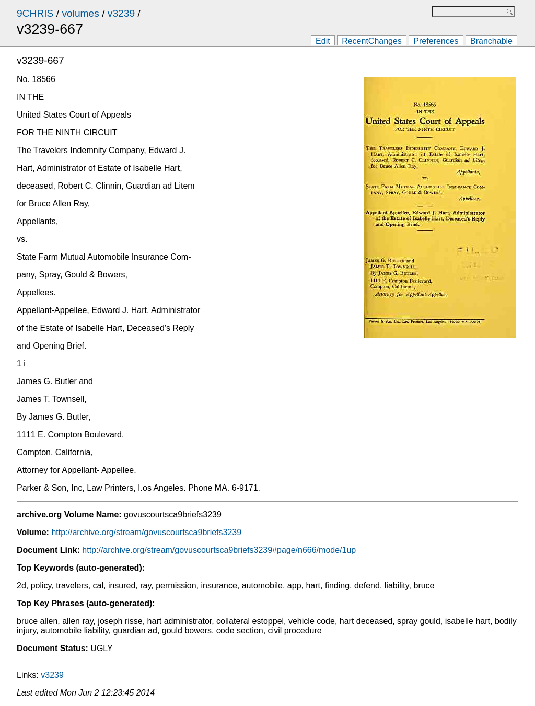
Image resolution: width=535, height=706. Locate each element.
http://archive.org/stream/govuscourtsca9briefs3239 (146, 532)
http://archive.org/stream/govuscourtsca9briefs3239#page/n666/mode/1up (219, 550)
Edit (323, 41)
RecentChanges (372, 41)
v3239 (121, 13)
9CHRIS (35, 13)
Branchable (491, 41)
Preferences (435, 41)
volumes (80, 13)
